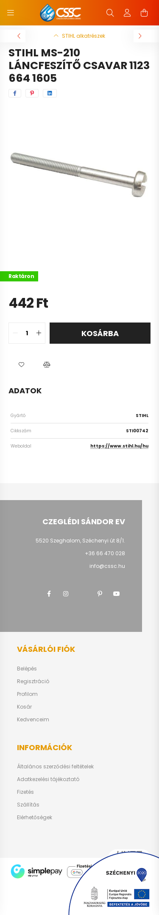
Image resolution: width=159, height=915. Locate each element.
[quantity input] (27, 333)
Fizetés (25, 792)
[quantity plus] (38, 333)
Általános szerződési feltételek (55, 767)
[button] (21, 364)
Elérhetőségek (34, 817)
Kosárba (100, 333)
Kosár (24, 707)
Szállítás (28, 805)
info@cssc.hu (107, 566)
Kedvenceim (33, 720)
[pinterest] (32, 93)
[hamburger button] (10, 12)
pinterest (99, 593)
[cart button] (144, 12)
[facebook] (14, 93)
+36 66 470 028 (105, 553)
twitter (82, 593)
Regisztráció (33, 681)
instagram (65, 593)
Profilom (27, 694)
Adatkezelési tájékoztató (48, 779)
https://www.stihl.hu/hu (119, 446)
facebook (48, 593)
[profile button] (127, 12)
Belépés (27, 669)
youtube (116, 593)
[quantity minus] (15, 333)
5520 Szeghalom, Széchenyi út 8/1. (80, 540)
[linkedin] (50, 93)
